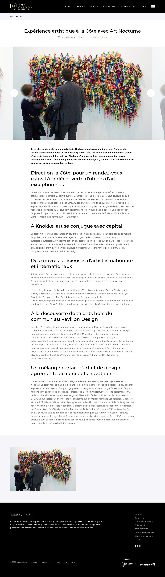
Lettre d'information (144, 521)
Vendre (94, 6)
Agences (80, 6)
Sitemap (34, 562)
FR (144, 6)
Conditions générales (144, 532)
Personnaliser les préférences (64, 562)
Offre (67, 6)
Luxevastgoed (99, 37)
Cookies (45, 562)
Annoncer (139, 518)
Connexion (109, 6)
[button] (14, 93)
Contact (138, 514)
